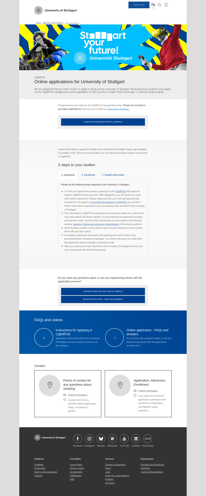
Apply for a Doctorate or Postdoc (117, 477)
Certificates (75, 475)
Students (38, 464)
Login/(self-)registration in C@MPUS (108, 202)
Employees (39, 468)
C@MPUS (120, 191)
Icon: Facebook (77, 438)
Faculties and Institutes (152, 464)
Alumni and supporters (45, 471)
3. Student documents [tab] (113, 175)
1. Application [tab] (68, 175)
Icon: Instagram (89, 438)
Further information (77, 394)
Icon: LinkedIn (136, 438)
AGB (72, 479)
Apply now (139, 10)
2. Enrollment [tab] (88, 175)
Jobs (107, 471)
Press (108, 468)
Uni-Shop (110, 482)
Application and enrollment (53, 23)
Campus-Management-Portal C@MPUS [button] (103, 122)
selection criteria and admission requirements (96, 224)
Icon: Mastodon (112, 438)
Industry (38, 475)
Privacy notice (77, 468)
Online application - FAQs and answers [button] (103, 299)
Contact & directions (115, 464)
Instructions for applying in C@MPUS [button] (103, 291)
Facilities (145, 468)
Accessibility (76, 471)
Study (38, 23)
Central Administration (152, 471)
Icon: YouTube (124, 438)
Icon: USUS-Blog (147, 438)
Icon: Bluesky (101, 438)
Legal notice (76, 464)
